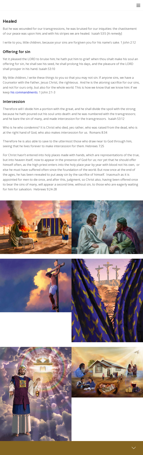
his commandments (24, 92)
